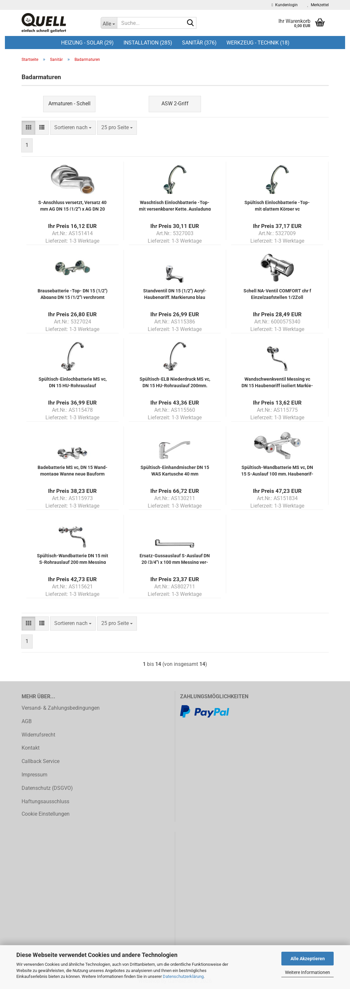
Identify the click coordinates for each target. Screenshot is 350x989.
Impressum (34, 775)
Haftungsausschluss (45, 801)
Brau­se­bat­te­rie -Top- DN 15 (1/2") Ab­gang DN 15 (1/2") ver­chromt (73, 293)
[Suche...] (109, 23)
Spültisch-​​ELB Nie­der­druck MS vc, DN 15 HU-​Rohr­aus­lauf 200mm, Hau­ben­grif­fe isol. (175, 381)
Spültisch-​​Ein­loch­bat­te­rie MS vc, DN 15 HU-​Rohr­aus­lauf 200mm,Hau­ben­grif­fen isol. (73, 381)
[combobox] (73, 128)
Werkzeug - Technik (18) (258, 43)
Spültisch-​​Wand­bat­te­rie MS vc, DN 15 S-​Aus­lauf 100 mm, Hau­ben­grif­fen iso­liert (277, 470)
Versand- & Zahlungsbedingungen (61, 708)
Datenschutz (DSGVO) (47, 788)
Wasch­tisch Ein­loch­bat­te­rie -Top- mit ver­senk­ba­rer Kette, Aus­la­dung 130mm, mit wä (175, 205)
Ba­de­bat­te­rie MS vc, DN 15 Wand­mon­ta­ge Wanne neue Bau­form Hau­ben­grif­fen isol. (73, 470)
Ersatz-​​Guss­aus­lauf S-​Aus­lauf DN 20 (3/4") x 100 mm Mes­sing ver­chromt (175, 558)
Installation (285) (148, 43)
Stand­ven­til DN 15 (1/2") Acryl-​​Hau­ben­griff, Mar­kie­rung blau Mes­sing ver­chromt (175, 293)
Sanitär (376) (199, 43)
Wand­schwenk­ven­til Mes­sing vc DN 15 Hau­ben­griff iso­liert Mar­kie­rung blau (277, 381)
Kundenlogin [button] (284, 5)
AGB (27, 721)
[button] (28, 128)
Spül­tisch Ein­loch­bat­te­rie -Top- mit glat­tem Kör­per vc (277, 205)
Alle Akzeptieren (308, 958)
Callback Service (40, 761)
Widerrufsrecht (38, 735)
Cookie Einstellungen (46, 814)
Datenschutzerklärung (183, 976)
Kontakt (31, 748)
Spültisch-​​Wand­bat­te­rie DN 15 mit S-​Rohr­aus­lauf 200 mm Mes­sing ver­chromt (72, 558)
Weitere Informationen (307, 972)
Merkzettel (318, 5)
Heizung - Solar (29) (87, 43)
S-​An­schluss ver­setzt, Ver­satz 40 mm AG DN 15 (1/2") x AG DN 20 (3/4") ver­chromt (72, 205)
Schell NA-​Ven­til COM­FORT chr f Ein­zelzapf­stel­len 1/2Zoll (277, 293)
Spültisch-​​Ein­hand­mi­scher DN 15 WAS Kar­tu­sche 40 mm (175, 470)
